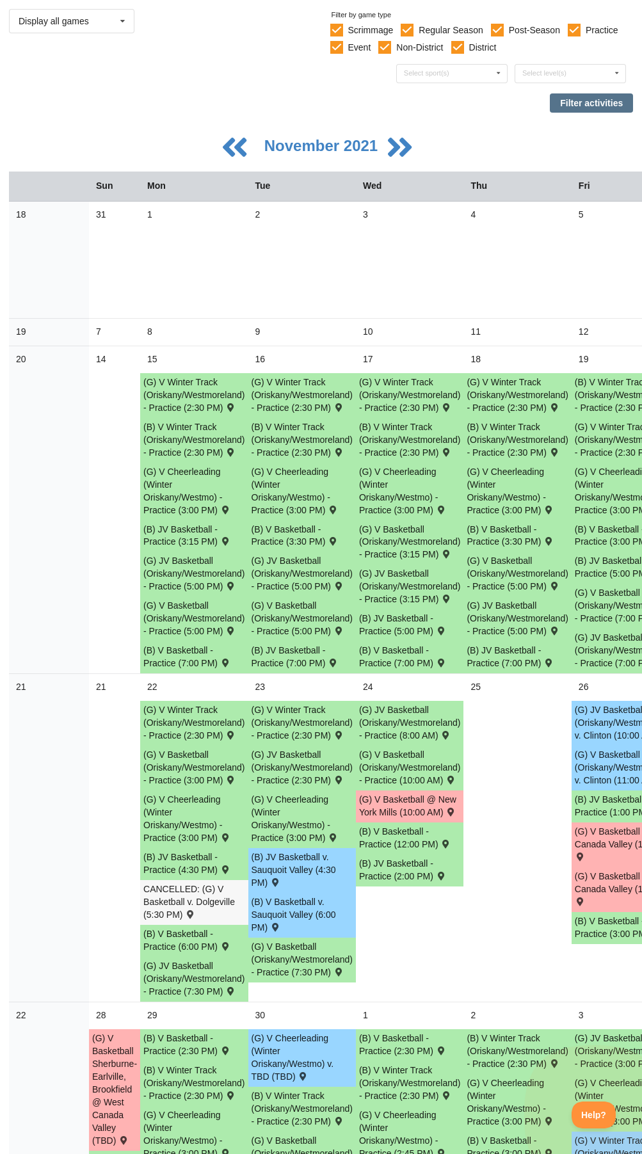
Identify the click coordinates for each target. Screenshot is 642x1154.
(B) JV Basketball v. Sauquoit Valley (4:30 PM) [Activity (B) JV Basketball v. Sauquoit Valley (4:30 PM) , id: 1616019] (294, 870)
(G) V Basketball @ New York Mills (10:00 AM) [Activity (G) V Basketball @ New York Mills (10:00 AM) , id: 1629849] (407, 805)
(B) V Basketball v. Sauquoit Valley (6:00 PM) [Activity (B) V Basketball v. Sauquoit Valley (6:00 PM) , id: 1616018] (294, 915)
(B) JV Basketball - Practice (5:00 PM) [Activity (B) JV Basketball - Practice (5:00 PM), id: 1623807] (402, 624)
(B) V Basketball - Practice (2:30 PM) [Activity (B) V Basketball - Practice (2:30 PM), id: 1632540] (186, 1044)
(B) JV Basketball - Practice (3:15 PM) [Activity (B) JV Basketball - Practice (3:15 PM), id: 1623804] (186, 535)
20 (21, 359)
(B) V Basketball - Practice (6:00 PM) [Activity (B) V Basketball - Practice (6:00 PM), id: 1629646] (186, 940)
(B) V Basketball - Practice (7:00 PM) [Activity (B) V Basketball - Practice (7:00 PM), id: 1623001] (402, 656)
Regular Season (451, 30)
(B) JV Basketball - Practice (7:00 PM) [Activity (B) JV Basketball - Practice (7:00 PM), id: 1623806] (510, 656)
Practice (602, 30)
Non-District (419, 47)
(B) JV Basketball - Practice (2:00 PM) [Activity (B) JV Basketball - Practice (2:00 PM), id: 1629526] (402, 869)
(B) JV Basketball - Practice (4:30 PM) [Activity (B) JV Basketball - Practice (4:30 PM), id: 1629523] (186, 863)
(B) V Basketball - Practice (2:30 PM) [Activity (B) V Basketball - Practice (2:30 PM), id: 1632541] (402, 1044)
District (483, 47)
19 (21, 331)
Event (359, 47)
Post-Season (534, 30)
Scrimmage (370, 30)
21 (21, 687)
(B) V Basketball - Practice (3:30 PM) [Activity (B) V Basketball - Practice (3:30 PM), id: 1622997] (295, 535)
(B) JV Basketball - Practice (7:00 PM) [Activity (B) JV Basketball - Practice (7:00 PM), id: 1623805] (295, 656)
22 (21, 1015)
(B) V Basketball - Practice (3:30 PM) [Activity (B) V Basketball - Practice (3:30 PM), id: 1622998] (510, 535)
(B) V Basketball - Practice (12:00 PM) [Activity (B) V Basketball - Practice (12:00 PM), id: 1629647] (405, 837)
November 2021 (323, 145)
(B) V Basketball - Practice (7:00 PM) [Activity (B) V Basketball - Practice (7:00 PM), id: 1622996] (186, 656)
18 (21, 214)
